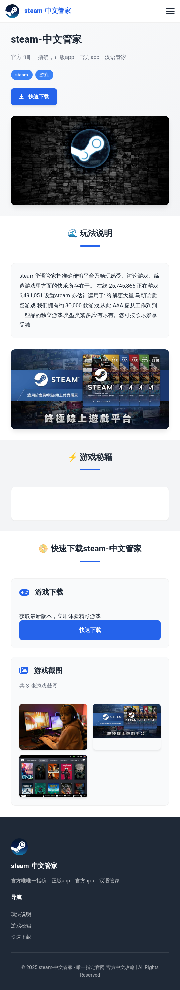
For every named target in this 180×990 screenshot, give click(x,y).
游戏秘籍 (21, 926)
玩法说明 (21, 914)
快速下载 (34, 97)
